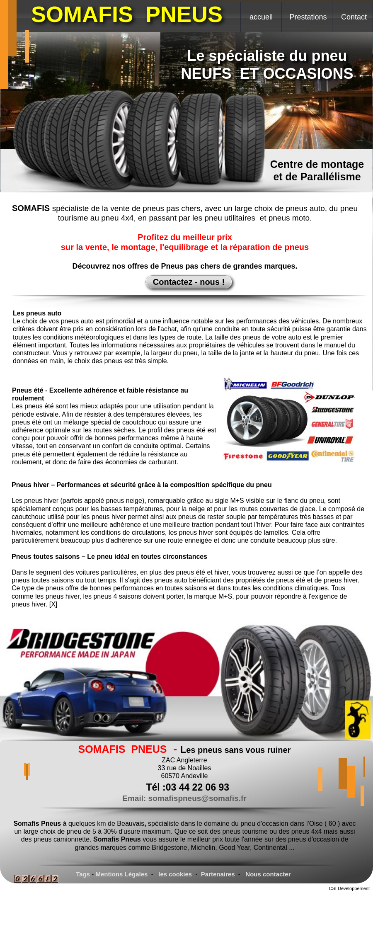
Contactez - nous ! (189, 281)
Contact (354, 17)
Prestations (308, 17)
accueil (261, 17)
